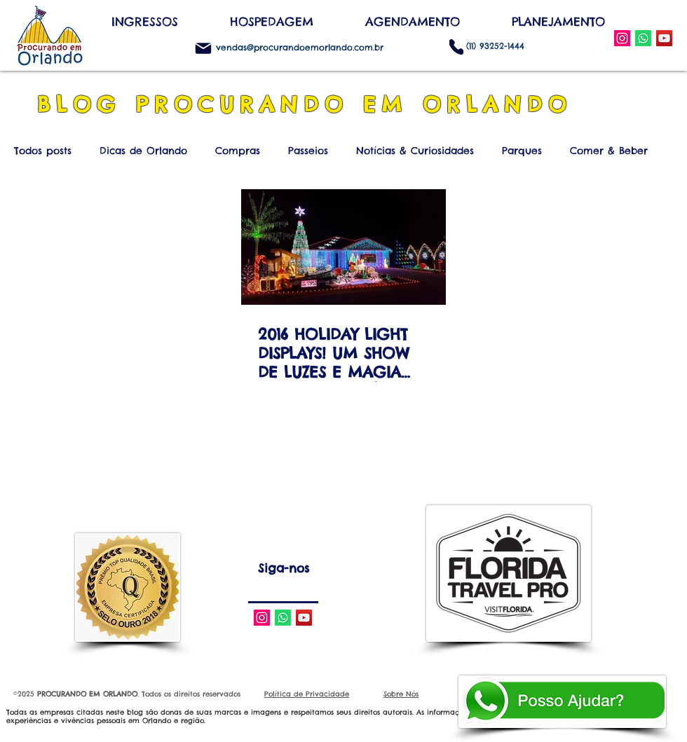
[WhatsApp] (643, 38)
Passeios (308, 151)
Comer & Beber (609, 151)
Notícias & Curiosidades (415, 151)
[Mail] (203, 48)
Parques (522, 151)
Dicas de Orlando (143, 151)
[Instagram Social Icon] (622, 38)
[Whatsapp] (283, 618)
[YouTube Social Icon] (664, 38)
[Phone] (456, 47)
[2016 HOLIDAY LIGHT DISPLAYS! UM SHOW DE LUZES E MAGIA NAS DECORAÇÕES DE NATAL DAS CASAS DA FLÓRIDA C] (343, 247)
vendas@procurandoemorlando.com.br (299, 47)
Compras (237, 151)
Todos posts (43, 151)
